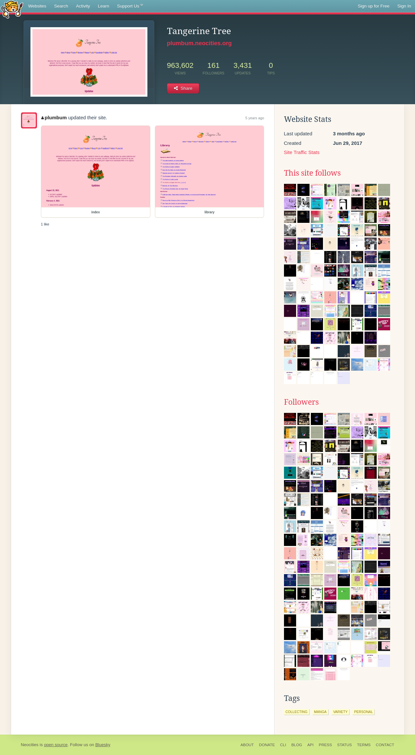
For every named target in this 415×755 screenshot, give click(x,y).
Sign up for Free (373, 6)
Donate (267, 745)
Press (325, 745)
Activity (83, 6)
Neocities (30, 744)
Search (61, 6)
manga (320, 712)
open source (55, 744)
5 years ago (254, 118)
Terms (363, 745)
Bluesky (102, 744)
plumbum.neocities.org (199, 43)
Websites (37, 6)
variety (340, 712)
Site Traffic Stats (302, 152)
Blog (296, 745)
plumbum (54, 117)
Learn (103, 6)
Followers (301, 402)
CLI (283, 745)
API (310, 745)
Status (344, 745)
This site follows (312, 173)
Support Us (130, 6)
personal (363, 712)
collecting (297, 712)
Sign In (404, 6)
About (247, 745)
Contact (385, 745)
